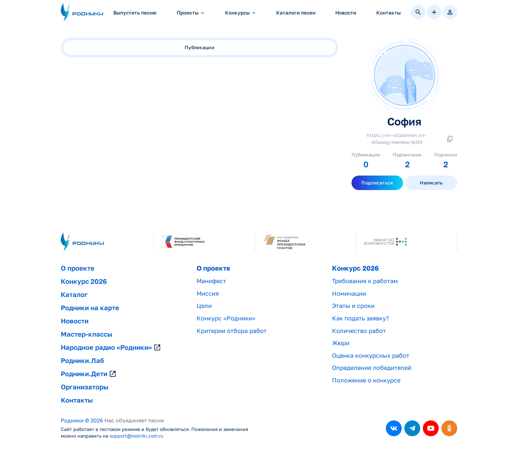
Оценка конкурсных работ (370, 355)
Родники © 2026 (82, 420)
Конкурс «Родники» (226, 318)
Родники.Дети (89, 374)
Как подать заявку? (360, 318)
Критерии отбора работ (232, 330)
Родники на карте (90, 308)
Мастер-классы (86, 334)
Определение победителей (371, 367)
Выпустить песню (135, 13)
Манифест (211, 281)
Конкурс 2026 (84, 281)
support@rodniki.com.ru (136, 436)
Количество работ (359, 330)
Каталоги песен (295, 13)
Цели (204, 305)
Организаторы (84, 387)
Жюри (341, 343)
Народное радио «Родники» (111, 347)
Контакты (388, 13)
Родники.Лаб (82, 361)
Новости (345, 13)
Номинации (349, 293)
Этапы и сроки (353, 305)
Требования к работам (365, 281)
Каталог (74, 295)
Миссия (208, 293)
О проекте (77, 268)
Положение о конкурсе (366, 380)
